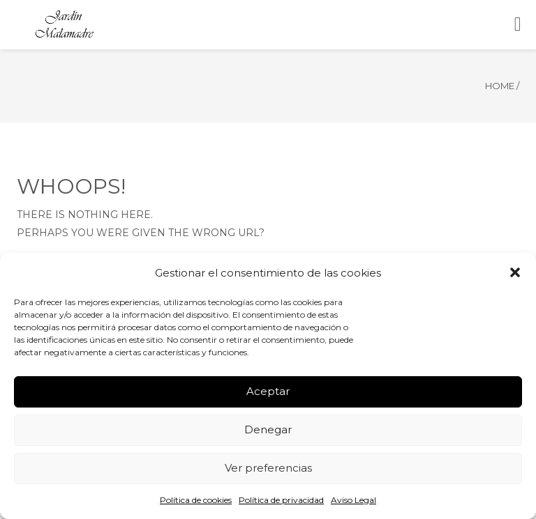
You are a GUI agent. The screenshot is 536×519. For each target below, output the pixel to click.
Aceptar (268, 391)
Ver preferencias (268, 467)
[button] (515, 272)
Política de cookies (196, 500)
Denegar (268, 429)
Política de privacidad (281, 500)
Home (499, 85)
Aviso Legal (353, 500)
